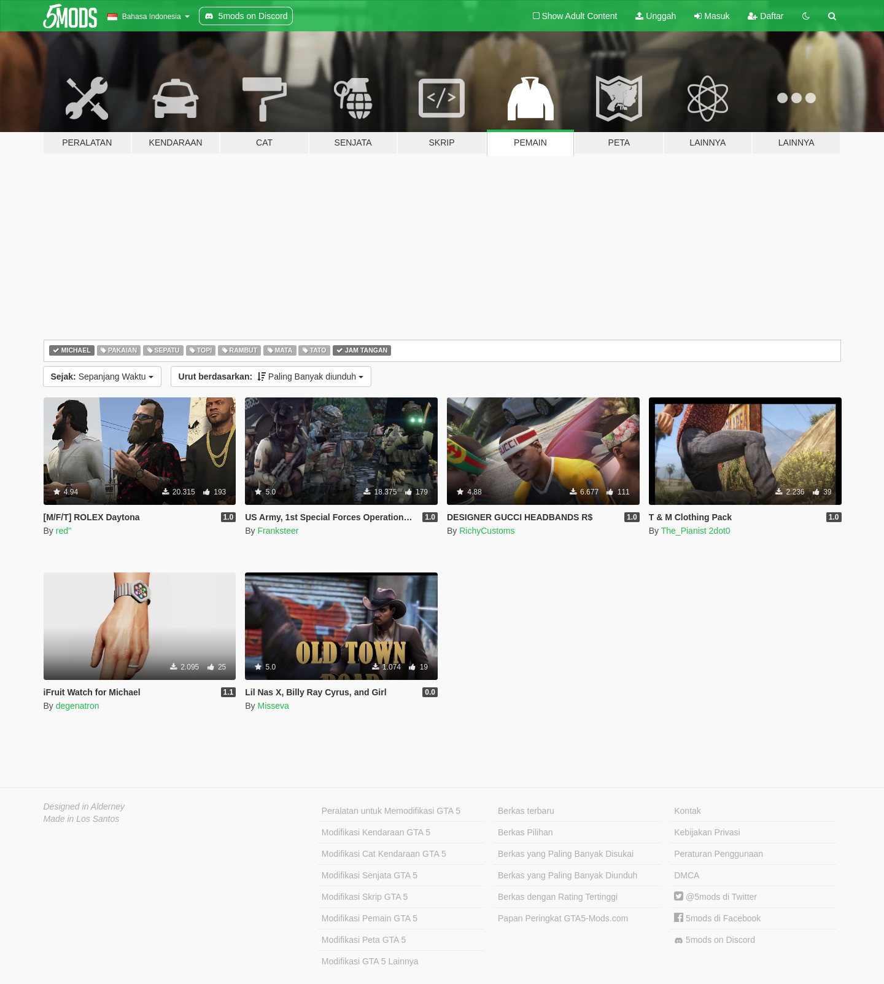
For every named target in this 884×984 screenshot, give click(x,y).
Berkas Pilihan (525, 832)
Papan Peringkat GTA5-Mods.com (563, 918)
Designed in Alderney (84, 806)
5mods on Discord (714, 940)
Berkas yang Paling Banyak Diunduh (567, 875)
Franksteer (277, 531)
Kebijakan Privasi (707, 832)
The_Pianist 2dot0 (696, 531)
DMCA (686, 875)
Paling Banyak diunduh (271, 376)
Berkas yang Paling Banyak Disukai (566, 854)
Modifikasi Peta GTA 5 (364, 940)
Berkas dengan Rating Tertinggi (558, 897)
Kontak (687, 811)
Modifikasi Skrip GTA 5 (365, 897)
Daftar (765, 16)
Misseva (273, 706)
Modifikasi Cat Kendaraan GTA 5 (384, 854)
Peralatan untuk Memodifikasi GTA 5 (391, 811)
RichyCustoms (486, 531)
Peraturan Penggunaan (718, 854)
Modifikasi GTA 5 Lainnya (370, 961)
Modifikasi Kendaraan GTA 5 (376, 832)
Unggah (655, 16)
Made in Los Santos (82, 819)
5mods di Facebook (717, 918)
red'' (64, 531)
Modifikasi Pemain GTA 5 (369, 918)
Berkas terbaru (526, 811)
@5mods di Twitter (715, 896)
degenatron (77, 706)
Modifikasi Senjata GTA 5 (369, 875)
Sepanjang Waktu (102, 376)
